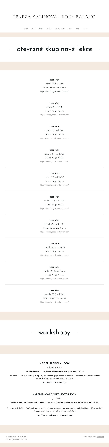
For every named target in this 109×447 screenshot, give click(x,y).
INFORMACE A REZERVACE (53, 383)
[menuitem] (44, 28)
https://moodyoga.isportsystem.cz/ (54, 91)
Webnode (100, 437)
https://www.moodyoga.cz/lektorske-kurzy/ (54, 415)
